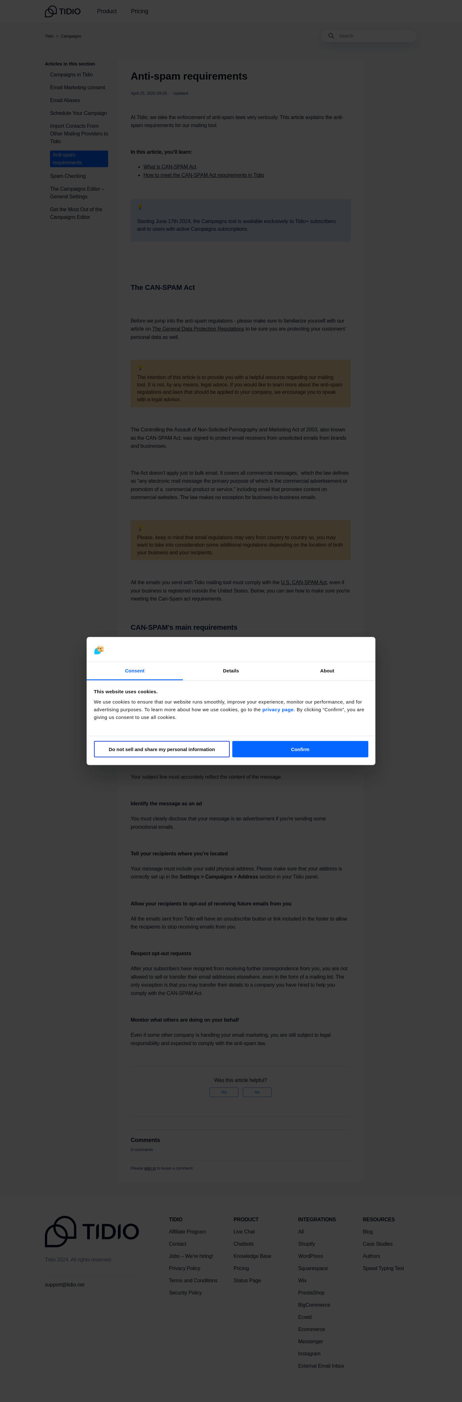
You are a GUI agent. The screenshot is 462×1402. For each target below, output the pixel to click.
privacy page (278, 709)
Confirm (300, 749)
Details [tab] (231, 670)
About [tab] (327, 670)
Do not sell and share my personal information (162, 749)
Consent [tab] (135, 670)
